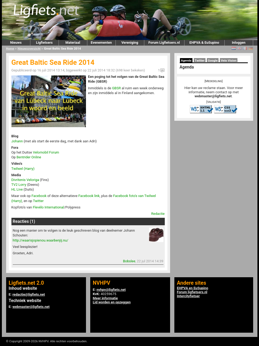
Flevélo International (48, 207)
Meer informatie (105, 298)
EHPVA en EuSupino (192, 288)
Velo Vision (229, 60)
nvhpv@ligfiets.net (111, 290)
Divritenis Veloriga (25, 180)
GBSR (116, 88)
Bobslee (129, 261)
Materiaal (72, 43)
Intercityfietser (188, 296)
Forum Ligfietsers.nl (164, 43)
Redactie (158, 214)
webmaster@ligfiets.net (213, 96)
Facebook (38, 196)
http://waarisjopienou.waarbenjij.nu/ (40, 240)
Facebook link (89, 196)
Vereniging (129, 43)
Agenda (186, 60)
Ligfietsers (44, 43)
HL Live (17, 189)
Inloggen (238, 43)
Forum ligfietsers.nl (192, 292)
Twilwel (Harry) (23, 169)
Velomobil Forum (46, 152)
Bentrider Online (29, 157)
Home (10, 48)
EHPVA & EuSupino (204, 43)
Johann (17, 141)
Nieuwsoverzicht (29, 48)
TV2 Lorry (18, 185)
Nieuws (16, 43)
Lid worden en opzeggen (112, 302)
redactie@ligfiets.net (29, 294)
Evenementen (101, 43)
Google (213, 60)
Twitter (38, 201)
